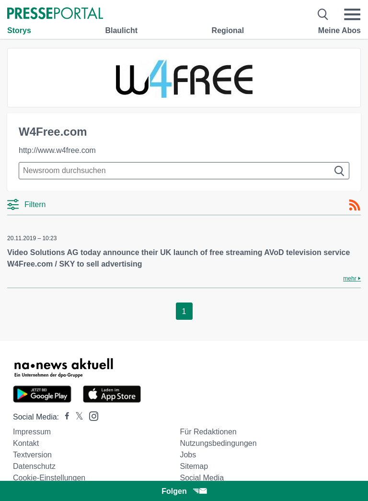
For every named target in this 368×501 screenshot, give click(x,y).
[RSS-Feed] (354, 205)
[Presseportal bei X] (76, 417)
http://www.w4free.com (57, 150)
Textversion (32, 455)
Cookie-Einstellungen (49, 478)
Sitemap (194, 466)
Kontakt (26, 443)
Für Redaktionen (208, 432)
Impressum (32, 432)
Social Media (202, 478)
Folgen (183, 491)
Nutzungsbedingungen (218, 443)
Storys (19, 30)
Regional (228, 30)
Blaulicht (121, 30)
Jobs (188, 455)
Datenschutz (34, 466)
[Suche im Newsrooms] (184, 170)
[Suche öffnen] (323, 14)
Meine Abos (339, 30)
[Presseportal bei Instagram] (90, 415)
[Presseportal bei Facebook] (64, 417)
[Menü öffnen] (352, 14)
